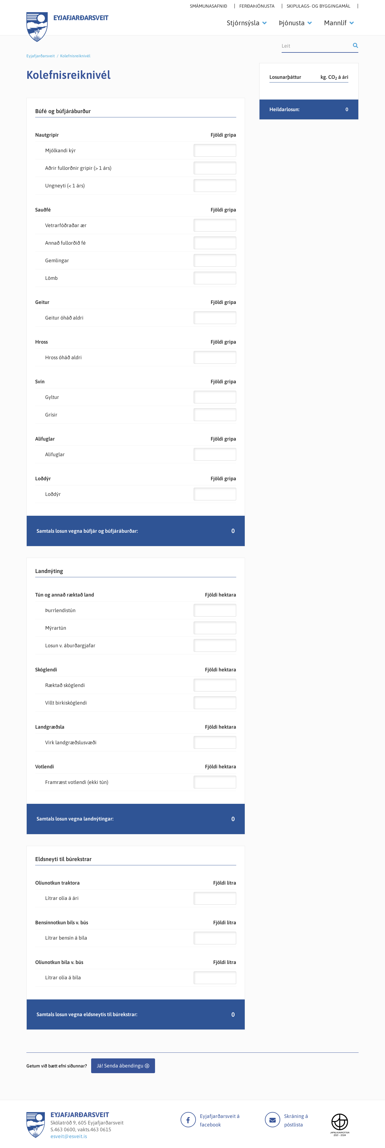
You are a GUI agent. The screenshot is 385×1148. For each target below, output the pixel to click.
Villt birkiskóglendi (66, 703)
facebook (188, 1119)
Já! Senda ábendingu (120, 1066)
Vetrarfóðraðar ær (66, 225)
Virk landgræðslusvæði (71, 742)
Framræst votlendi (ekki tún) (76, 782)
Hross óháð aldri (63, 357)
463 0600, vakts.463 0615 (82, 1129)
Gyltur (52, 397)
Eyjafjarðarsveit (40, 56)
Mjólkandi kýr (60, 150)
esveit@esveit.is (69, 1136)
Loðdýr (53, 494)
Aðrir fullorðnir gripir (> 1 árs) (78, 168)
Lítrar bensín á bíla (66, 938)
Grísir (51, 415)
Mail (272, 1119)
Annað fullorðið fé (65, 243)
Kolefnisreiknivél (75, 56)
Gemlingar (57, 260)
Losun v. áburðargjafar (70, 645)
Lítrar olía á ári (62, 898)
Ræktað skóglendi (65, 685)
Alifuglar (55, 454)
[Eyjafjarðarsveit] (35, 1136)
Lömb (51, 278)
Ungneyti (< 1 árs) (65, 186)
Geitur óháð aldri (64, 318)
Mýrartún (55, 628)
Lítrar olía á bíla (63, 977)
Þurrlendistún (60, 610)
